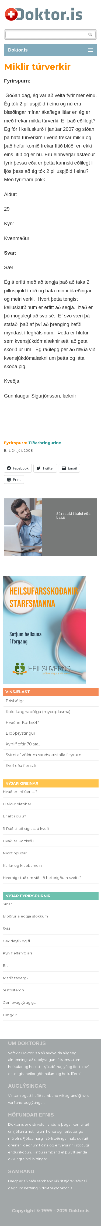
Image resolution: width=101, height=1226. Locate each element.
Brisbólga (15, 700)
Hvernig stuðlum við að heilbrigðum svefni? (42, 877)
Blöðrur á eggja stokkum (25, 916)
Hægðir (10, 1015)
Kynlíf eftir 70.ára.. (23, 744)
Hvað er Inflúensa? (20, 791)
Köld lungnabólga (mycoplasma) (38, 711)
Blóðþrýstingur (20, 733)
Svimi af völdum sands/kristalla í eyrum (43, 754)
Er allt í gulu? (15, 816)
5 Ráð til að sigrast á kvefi (26, 828)
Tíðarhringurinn (44, 442)
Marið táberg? (16, 978)
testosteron (13, 990)
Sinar (7, 904)
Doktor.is (18, 50)
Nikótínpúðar (15, 853)
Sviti (6, 928)
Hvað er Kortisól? (23, 722)
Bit (5, 965)
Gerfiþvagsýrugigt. (19, 1002)
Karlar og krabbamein (22, 865)
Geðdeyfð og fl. (17, 941)
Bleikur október (17, 804)
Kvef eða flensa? (21, 765)
